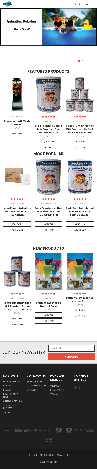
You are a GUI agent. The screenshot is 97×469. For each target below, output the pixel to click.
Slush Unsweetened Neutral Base (48, 304)
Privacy (7, 389)
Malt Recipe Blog (11, 381)
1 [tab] (79, 61)
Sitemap (7, 412)
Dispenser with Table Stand (17, 122)
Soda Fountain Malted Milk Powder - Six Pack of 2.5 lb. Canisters (80, 129)
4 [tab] (91, 61)
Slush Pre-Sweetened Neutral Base (80, 299)
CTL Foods (55, 385)
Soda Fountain (57, 390)
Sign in (7, 405)
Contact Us (9, 385)
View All (54, 394)
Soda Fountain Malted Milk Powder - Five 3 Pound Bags (17, 212)
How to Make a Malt (10, 395)
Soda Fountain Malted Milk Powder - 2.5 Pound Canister (80, 212)
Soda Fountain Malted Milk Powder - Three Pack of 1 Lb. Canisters (17, 306)
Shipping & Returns (12, 401)
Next (93, 182)
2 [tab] (83, 61)
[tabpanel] (48, 27)
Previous (4, 182)
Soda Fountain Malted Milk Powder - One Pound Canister (48, 129)
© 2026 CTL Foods (48, 461)
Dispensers (32, 389)
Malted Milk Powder (37, 385)
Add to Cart (48, 147)
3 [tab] (87, 61)
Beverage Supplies (36, 381)
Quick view (17, 133)
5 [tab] (95, 61)
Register (7, 408)
